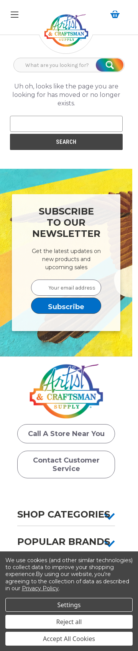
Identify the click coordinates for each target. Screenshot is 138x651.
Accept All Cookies (69, 638)
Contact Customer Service (66, 464)
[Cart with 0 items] (116, 14)
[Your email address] (66, 288)
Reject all (69, 622)
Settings (69, 605)
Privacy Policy (40, 588)
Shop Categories (63, 514)
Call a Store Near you (66, 434)
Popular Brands (63, 541)
